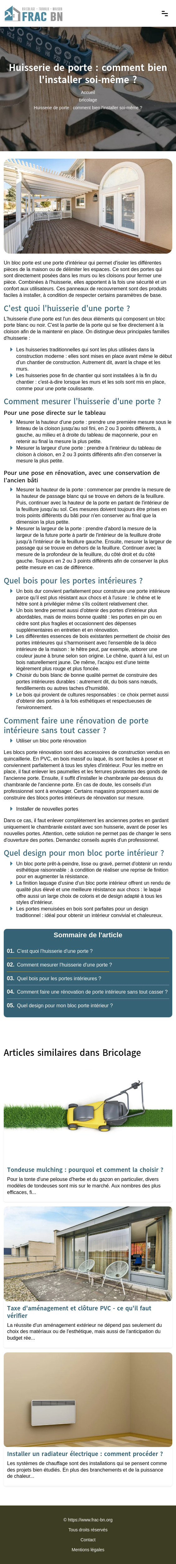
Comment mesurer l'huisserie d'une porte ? (59, 964)
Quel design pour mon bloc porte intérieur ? (60, 1005)
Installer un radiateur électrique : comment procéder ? (85, 1454)
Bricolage (88, 100)
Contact (87, 1539)
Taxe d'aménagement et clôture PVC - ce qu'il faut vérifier (79, 1312)
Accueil (88, 92)
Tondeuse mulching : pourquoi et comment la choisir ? (85, 1170)
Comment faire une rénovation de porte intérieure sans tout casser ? (87, 992)
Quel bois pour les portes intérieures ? (54, 978)
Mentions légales (88, 1549)
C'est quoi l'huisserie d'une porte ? (50, 951)
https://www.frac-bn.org (90, 1519)
